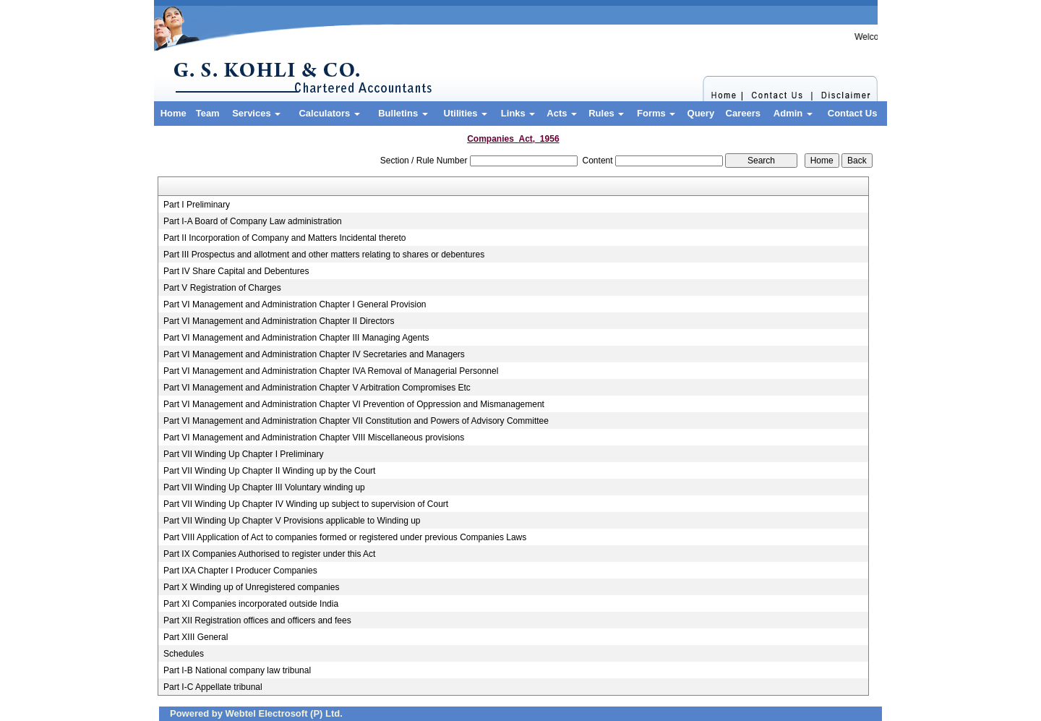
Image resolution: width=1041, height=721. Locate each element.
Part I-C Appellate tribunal (212, 687)
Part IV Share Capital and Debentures (236, 271)
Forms (656, 113)
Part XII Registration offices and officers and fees (257, 620)
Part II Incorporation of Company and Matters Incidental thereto (284, 238)
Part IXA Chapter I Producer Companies (240, 571)
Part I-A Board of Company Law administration (252, 221)
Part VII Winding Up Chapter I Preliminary (243, 454)
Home (173, 113)
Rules (606, 113)
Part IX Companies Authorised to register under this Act (269, 554)
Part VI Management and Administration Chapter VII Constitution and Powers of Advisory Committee (356, 421)
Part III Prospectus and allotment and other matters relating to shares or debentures (323, 254)
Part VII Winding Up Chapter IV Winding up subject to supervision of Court (305, 504)
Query (701, 113)
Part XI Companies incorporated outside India (250, 604)
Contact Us (853, 113)
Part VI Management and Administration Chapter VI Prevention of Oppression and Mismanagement (353, 404)
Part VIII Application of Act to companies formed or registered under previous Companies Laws (344, 537)
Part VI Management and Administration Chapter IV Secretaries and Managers (314, 354)
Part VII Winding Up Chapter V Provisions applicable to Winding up (292, 521)
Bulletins (403, 113)
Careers (743, 113)
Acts (562, 113)
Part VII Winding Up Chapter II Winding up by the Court (269, 471)
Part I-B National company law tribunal (237, 670)
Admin (793, 113)
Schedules (183, 654)
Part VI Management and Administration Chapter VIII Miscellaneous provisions (313, 437)
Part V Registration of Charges (222, 288)
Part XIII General (195, 637)
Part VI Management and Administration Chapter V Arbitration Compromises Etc (317, 388)
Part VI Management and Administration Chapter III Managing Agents (296, 338)
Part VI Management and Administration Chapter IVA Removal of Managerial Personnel (330, 371)
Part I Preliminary (196, 205)
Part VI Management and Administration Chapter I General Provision (295, 304)
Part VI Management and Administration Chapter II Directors (278, 321)
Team (208, 113)
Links (518, 113)
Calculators (329, 113)
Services (256, 113)
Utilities (466, 113)
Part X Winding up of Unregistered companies (251, 587)
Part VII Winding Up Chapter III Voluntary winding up (264, 487)
